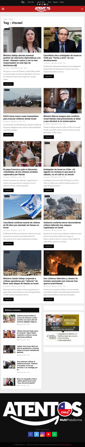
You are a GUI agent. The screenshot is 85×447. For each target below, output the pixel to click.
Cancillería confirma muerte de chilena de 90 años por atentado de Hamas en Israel (21, 225)
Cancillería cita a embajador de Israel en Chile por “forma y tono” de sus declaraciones (62, 58)
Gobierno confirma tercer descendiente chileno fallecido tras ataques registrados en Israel (62, 225)
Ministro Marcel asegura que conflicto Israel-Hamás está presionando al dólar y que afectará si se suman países (62, 118)
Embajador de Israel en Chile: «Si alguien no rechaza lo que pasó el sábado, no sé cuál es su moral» (59, 172)
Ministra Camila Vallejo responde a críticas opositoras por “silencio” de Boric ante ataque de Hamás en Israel (21, 281)
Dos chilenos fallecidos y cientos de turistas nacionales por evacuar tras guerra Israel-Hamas (61, 281)
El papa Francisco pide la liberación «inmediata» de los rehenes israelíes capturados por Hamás (20, 172)
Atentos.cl (7, 68)
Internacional (8, 143)
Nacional (7, 29)
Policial (62, 2)
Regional (55, 2)
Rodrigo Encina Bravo (64, 444)
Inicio (49, 2)
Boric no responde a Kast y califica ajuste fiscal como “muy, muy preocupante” (27, 381)
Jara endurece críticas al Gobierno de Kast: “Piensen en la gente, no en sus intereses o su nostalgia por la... (27, 366)
